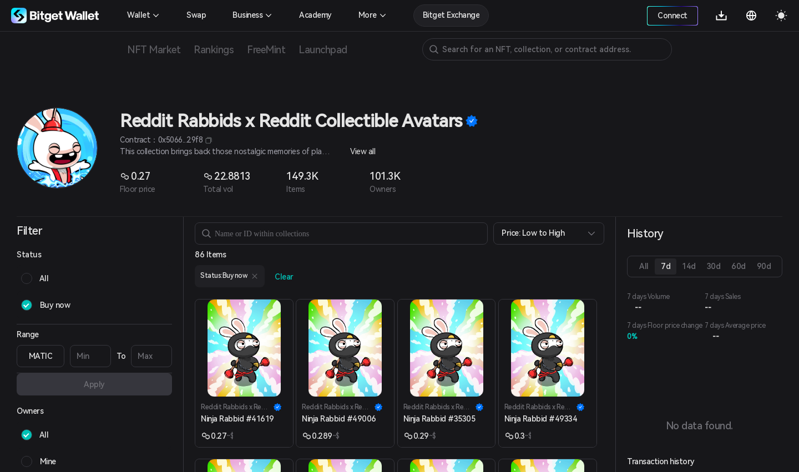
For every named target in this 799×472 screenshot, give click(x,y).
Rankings (214, 49)
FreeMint (266, 49)
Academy (315, 15)
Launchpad (323, 49)
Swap (196, 15)
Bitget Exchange (451, 15)
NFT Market (153, 49)
